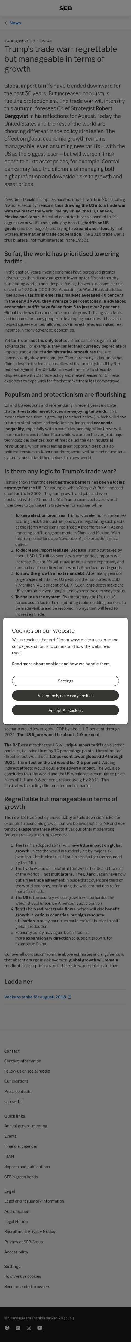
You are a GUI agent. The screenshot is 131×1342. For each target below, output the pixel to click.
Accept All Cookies (65, 710)
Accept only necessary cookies (65, 695)
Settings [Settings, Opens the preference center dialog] (65, 681)
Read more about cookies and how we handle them (61, 663)
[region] (65, 671)
